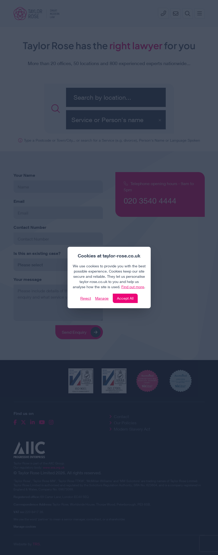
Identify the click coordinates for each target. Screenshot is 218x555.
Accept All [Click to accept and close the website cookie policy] (125, 298)
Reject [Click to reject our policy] (85, 298)
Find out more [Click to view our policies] (132, 287)
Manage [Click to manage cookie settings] (102, 298)
